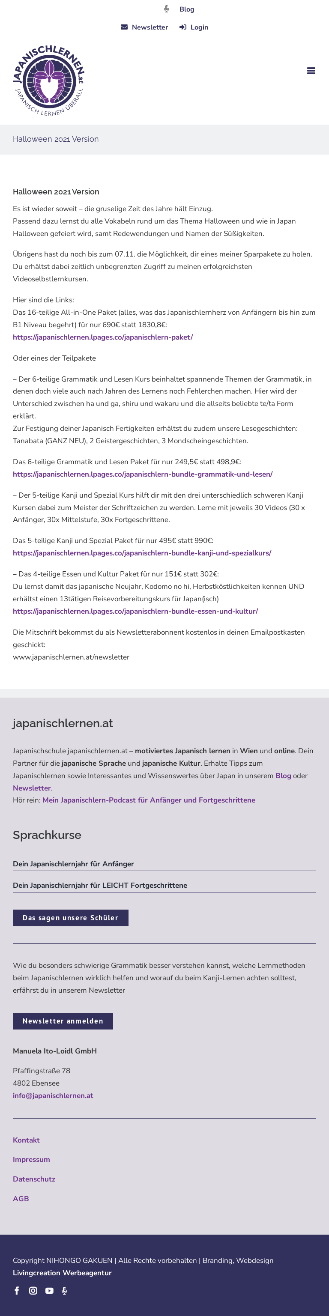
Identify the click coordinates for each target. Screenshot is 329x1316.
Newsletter (32, 788)
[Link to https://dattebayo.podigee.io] (166, 8)
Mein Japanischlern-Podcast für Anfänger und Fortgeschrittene (148, 800)
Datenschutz (34, 1179)
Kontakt (26, 1140)
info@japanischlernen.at (53, 1096)
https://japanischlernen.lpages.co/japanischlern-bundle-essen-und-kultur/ (135, 611)
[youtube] (49, 1291)
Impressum (31, 1159)
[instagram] (33, 1291)
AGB (21, 1199)
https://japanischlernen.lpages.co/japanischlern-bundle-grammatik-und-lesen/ (142, 474)
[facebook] (17, 1291)
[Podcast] (64, 1291)
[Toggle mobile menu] (311, 70)
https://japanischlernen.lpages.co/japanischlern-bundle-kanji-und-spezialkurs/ (142, 553)
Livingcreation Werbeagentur (62, 1273)
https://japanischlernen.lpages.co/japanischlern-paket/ (103, 337)
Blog (186, 9)
